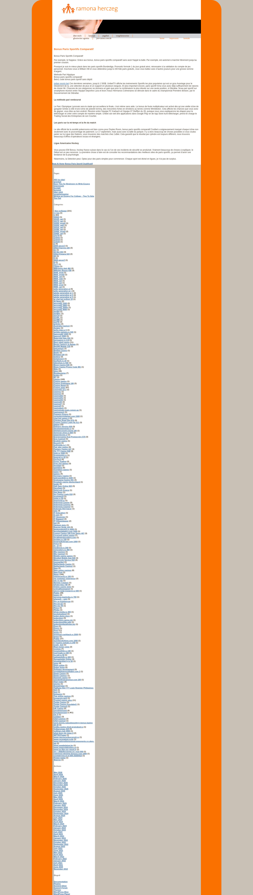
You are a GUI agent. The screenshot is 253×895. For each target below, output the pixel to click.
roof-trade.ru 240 (61, 653)
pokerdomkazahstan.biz (64, 624)
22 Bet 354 (58, 252)
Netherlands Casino (63, 564)
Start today (59, 682)
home (162, 38)
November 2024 (61, 809)
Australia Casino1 (62, 326)
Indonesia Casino (62, 503)
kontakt (187, 38)
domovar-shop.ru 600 (63, 433)
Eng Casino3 (59, 439)
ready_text (58, 645)
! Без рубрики (60, 211)
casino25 (58, 402)
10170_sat (58, 221)
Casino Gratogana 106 (64, 383)
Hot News (58, 492)
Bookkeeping (60, 373)
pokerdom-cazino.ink (63, 620)
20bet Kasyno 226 (62, 248)
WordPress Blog (61, 892)
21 (55, 250)
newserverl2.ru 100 (62, 576)
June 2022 (58, 850)
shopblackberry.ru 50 (63, 661)
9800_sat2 (58, 279)
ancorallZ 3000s (61, 307)
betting (57, 357)
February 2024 (60, 826)
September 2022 (61, 844)
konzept (92, 36)
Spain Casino (60, 673)
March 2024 (59, 824)
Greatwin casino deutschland (67, 482)
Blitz (56, 369)
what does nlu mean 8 (63, 733)
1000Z (56, 217)
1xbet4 (57, 240)
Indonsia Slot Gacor (63, 509)
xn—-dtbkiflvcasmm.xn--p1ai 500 (68, 752)
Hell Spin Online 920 (63, 486)
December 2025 (61, 783)
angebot (105, 36)
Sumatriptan (59, 686)
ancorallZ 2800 (60, 305)
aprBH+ (57, 314)
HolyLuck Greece (61, 490)
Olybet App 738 (61, 585)
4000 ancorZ (59, 260)
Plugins (57, 884)
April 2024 (58, 822)
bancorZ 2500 (60, 336)
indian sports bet (61, 83)
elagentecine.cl (60, 435)
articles (57, 324)
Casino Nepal (60, 385)
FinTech (57, 459)
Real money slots (61, 647)
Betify (56, 353)
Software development (64, 669)
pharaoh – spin (60, 599)
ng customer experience (65, 578)
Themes (57, 890)
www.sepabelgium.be (63, 745)
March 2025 (59, 801)
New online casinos (62, 570)
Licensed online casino (64, 535)
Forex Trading (60, 461)
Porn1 (56, 628)
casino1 (57, 392)
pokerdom (58, 618)
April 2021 (58, 865)
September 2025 (61, 789)
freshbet (57, 466)
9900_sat (58, 283)
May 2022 (58, 853)
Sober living (59, 667)
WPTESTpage (60, 735)
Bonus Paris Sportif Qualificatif (79, 164)
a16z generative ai (62, 289)
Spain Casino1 (60, 676)
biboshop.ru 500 (61, 363)
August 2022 (59, 846)
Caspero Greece (61, 414)
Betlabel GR (59, 355)
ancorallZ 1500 (60, 303)
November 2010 (61, 869)
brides (57, 375)
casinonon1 (59, 412)
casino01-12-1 (60, 390)
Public (57, 639)
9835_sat (58, 281)
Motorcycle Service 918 (64, 560)
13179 (56, 235)
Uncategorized (60, 713)
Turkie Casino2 (60, 706)
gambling (58, 468)
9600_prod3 (59, 275)
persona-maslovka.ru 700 (65, 597)
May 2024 (58, 820)
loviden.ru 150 (60, 539)
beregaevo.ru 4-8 (61, 340)
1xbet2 (57, 238)
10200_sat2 (59, 225)
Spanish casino (61, 678)
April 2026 (58, 774)
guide (56, 484)
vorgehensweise (122, 36)
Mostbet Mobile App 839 (65, 558)
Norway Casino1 (61, 583)
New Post (58, 572)
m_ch (56, 546)
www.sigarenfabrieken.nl (65, 747)
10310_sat (58, 227)
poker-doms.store (62, 616)
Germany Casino (61, 476)
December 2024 (61, 807)
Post (56, 630)
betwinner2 (59, 359)
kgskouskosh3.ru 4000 (64, 529)
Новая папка (60, 758)
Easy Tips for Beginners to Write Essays (72, 184)
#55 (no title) (59, 180)
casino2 (57, 394)
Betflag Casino (60, 351)
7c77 (56, 264)
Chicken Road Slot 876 (64, 420)
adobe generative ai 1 (63, 293)
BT (55, 377)
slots (56, 663)
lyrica (56, 544)
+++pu (57, 213)
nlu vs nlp (58, 581)
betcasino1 (59, 348)
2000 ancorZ (59, 246)
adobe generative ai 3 (63, 297)
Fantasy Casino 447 (63, 449)
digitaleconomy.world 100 (65, 431)
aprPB (56, 322)
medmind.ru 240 (61, 548)
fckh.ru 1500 (59, 453)
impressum (174, 38)
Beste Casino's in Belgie (65, 344)
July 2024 (58, 818)
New (56, 568)
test (55, 692)
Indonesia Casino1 (62, 505)
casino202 (58, 396)
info (55, 511)
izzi (55, 523)
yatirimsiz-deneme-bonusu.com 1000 (70, 754)
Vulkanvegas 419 (61, 729)
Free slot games (61, 463)
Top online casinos (62, 696)
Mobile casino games (63, 556)
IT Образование (61, 521)
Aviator (57, 328)
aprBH (57, 311)
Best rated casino (62, 342)
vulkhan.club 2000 (62, 731)
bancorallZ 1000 (61, 334)
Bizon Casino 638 (62, 365)
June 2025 (58, 795)
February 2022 (60, 859)
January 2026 (60, 781)
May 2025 (58, 797)
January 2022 (60, 861)
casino (57, 379)
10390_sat (58, 229)
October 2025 (60, 787)
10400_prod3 (59, 231)
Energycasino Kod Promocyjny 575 (69, 437)
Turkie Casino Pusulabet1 (65, 704)
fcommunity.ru (60, 455)
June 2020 (58, 867)
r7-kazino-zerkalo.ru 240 (64, 643)
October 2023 (60, 830)
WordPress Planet (62, 894)
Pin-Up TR (58, 606)
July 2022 (58, 848)
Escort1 (57, 443)
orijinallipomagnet (62, 589)
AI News (57, 301)
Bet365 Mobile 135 (62, 346)
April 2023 (58, 834)
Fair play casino (61, 447)
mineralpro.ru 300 (62, 550)
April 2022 (58, 855)
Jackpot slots (60, 525)
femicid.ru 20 (60, 457)
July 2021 (58, 863)
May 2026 (58, 772)
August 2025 (59, 791)
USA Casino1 (60, 719)
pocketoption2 (60, 614)
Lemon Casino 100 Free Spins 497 (69, 533)
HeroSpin (58, 488)
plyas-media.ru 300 (62, 612)
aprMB (57, 320)
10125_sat (58, 219)
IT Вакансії (59, 519)
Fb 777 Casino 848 (62, 451)
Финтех (57, 760)
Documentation (61, 882)
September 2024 (61, 814)
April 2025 (58, 799)
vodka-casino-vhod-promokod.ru (68, 727)
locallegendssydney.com (65, 537)
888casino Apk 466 (62, 268)
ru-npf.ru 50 (59, 655)
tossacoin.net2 (60, 698)
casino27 (58, 404)
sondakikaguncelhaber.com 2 (67, 671)
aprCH (57, 316)
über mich (77, 36)
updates (57, 717)
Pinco (56, 608)
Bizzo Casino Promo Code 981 (67, 367)
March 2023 (59, 836)
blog (56, 371)
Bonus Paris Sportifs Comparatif (74, 49)
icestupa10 (59, 496)
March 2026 (59, 777)
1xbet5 (57, 242)
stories (57, 684)
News (56, 574)
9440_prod (58, 272)
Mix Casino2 (59, 554)
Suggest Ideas (60, 886)
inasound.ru (59, 500)
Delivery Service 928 (63, 427)
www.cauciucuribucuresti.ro (66, 737)
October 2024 (60, 811)
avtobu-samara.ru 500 (63, 332)
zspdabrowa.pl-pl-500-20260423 (68, 756)
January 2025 (60, 805)
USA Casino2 (60, 721)
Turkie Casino (60, 702)
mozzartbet (59, 562)
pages (56, 595)
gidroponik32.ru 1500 (63, 478)
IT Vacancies (59, 517)
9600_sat (58, 277)
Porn (56, 626)
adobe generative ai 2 (63, 295)
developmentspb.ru (62, 429)
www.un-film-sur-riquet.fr (65, 749)
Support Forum (60, 888)
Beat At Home (58, 164)
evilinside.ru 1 (60, 445)
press (56, 637)
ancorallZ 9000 (60, 309)
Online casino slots (62, 587)
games (57, 474)
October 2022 (60, 842)
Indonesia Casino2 (62, 507)
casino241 (58, 398)
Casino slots (59, 387)
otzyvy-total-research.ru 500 (66, 591)
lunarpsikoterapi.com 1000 (66, 542)
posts (56, 632)
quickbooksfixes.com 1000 (66, 641)
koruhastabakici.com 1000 (65, 531)
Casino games (60, 381)
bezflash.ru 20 (60, 361)
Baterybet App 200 (62, 338)
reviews (57, 649)
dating (57, 424)
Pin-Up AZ (58, 604)
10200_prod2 (59, 223)
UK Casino (59, 708)
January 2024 (60, 828)
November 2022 (61, 840)
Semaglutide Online (63, 659)
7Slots (57, 266)
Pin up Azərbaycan (62, 601)
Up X (56, 715)
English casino (60, 441)
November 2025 (61, 785)
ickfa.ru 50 (58, 498)
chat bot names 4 (61, 418)
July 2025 (58, 793)
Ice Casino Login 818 (63, 494)
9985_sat (58, 287)
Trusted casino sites (63, 700)
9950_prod (58, 285)
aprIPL (57, 318)
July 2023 (58, 832)
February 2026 (60, 779)
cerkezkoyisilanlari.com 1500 (67, 416)
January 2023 (60, 838)
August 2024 (59, 816)
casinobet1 (59, 408)
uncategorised (60, 710)
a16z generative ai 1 (63, 291)
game (56, 472)
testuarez (58, 694)
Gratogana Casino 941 (64, 480)
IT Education (59, 513)
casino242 (58, 400)
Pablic (56, 593)
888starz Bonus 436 (63, 270)
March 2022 (59, 857)
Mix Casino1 (59, 552)
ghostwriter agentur (81, 38)
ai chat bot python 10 (63, 299)
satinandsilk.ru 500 (62, 657)
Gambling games (61, 470)
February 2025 (60, 803)
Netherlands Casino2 (63, 566)
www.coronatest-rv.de (63, 739)
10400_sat (58, 233)
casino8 (57, 406)
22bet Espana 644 (62, 254)
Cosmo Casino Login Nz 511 (66, 422)
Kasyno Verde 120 (62, 527)
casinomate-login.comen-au (66, 410)
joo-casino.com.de (103, 38)
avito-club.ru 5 (60, 330)
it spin (56, 515)
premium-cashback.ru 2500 (66, 634)
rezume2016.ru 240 (62, 651)
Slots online (59, 665)
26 (55, 256)
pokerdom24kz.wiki (62, 622)
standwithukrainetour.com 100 (67, 680)
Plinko (57, 610)
